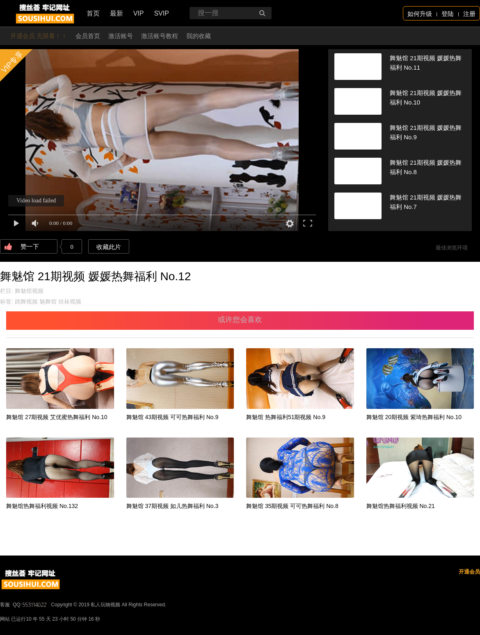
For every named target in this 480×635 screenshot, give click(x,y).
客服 (5, 605)
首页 (93, 13)
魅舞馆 (48, 301)
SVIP (161, 13)
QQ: (30, 605)
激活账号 (120, 35)
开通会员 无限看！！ (38, 35)
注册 (469, 13)
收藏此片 (108, 246)
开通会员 (469, 572)
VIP (138, 13)
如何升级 (419, 13)
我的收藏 (198, 35)
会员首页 (87, 35)
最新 (116, 13)
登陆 (447, 13)
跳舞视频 (26, 301)
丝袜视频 (69, 301)
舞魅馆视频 (29, 291)
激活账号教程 (159, 35)
